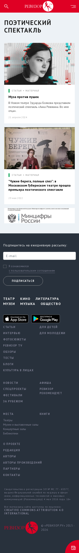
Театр (9, 299)
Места (8, 414)
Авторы (9, 456)
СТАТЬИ (17, 90)
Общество (51, 304)
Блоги (8, 364)
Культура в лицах (18, 370)
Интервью (11, 333)
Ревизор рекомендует (51, 391)
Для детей (49, 327)
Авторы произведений (18, 462)
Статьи (9, 327)
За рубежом (13, 401)
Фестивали (13, 395)
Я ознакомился (19, 266)
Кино (25, 299)
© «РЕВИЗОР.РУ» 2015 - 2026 (58, 528)
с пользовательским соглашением (32, 270)
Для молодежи (53, 333)
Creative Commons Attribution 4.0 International (33, 511)
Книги (45, 414)
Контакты (11, 475)
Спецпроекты (15, 389)
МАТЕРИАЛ (32, 90)
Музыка (27, 304)
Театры (7, 420)
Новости (10, 383)
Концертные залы (14, 429)
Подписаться (23, 281)
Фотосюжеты (14, 339)
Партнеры (11, 469)
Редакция (11, 450)
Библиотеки (10, 433)
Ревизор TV (12, 345)
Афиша (45, 383)
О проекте (11, 444)
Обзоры (9, 352)
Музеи (9, 304)
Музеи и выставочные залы (18, 424)
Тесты (8, 358)
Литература (47, 299)
